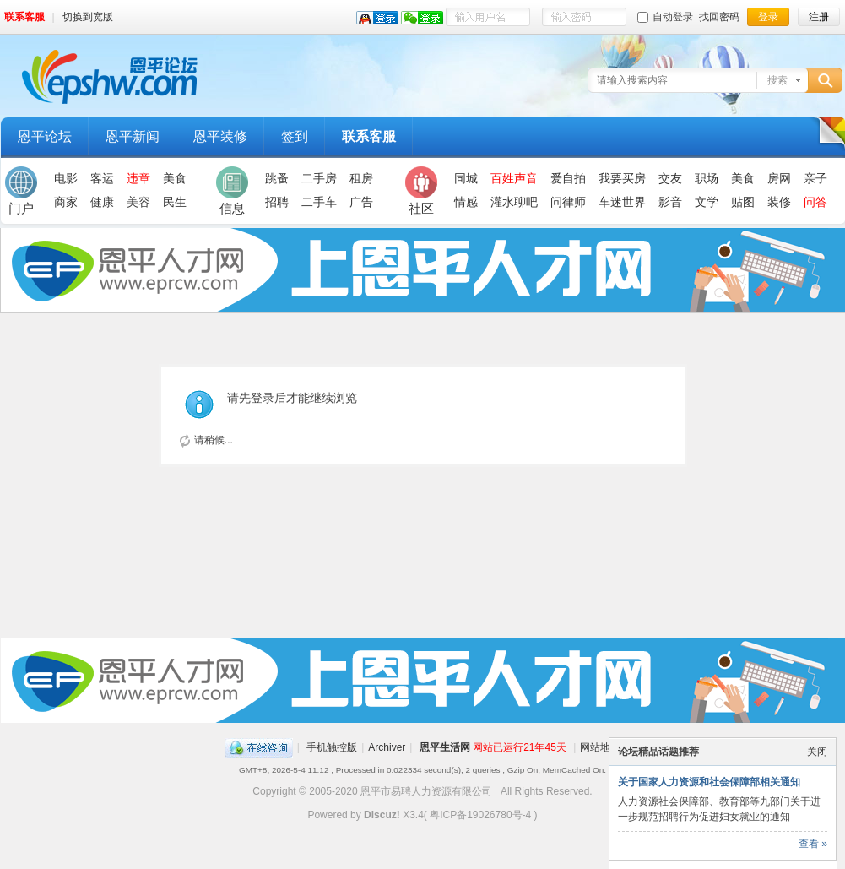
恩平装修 (220, 136)
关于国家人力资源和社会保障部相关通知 (709, 782)
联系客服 (24, 17)
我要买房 (622, 178)
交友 (670, 178)
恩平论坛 (45, 136)
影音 (670, 202)
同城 (466, 178)
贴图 (743, 202)
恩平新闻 (133, 136)
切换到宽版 (87, 17)
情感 (466, 202)
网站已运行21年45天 (519, 747)
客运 (102, 178)
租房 (361, 178)
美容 (138, 202)
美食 (175, 178)
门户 (21, 190)
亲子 (815, 178)
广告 (361, 202)
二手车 (319, 202)
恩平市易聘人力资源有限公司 (426, 791)
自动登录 (665, 17)
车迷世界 (622, 202)
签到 (294, 136)
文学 (706, 202)
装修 (779, 202)
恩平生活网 (445, 747)
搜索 (777, 80)
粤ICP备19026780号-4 (480, 815)
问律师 (568, 202)
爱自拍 (568, 178)
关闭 (817, 752)
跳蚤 (277, 178)
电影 (66, 178)
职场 (706, 178)
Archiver (386, 747)
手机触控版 (331, 747)
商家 (66, 202)
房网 (779, 178)
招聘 (277, 202)
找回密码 (719, 17)
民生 (175, 202)
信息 (232, 190)
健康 (102, 202)
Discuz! (382, 815)
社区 (421, 190)
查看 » (813, 844)
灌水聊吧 (514, 202)
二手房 (319, 178)
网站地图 (600, 747)
